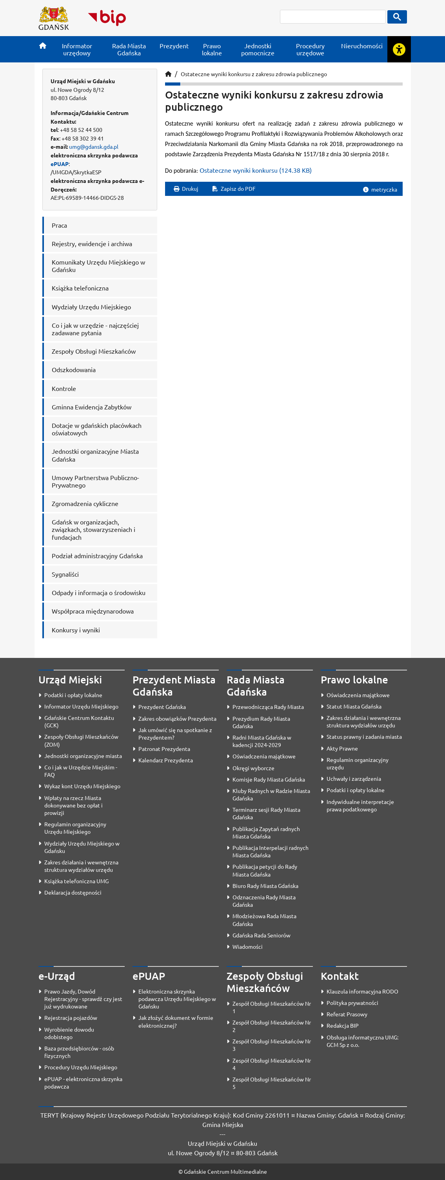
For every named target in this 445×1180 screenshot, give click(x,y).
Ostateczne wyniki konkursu (256, 170)
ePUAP (60, 163)
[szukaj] (333, 17)
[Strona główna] (43, 45)
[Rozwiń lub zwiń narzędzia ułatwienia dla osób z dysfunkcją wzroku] (399, 49)
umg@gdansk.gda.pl (93, 146)
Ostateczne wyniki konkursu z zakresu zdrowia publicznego (254, 73)
